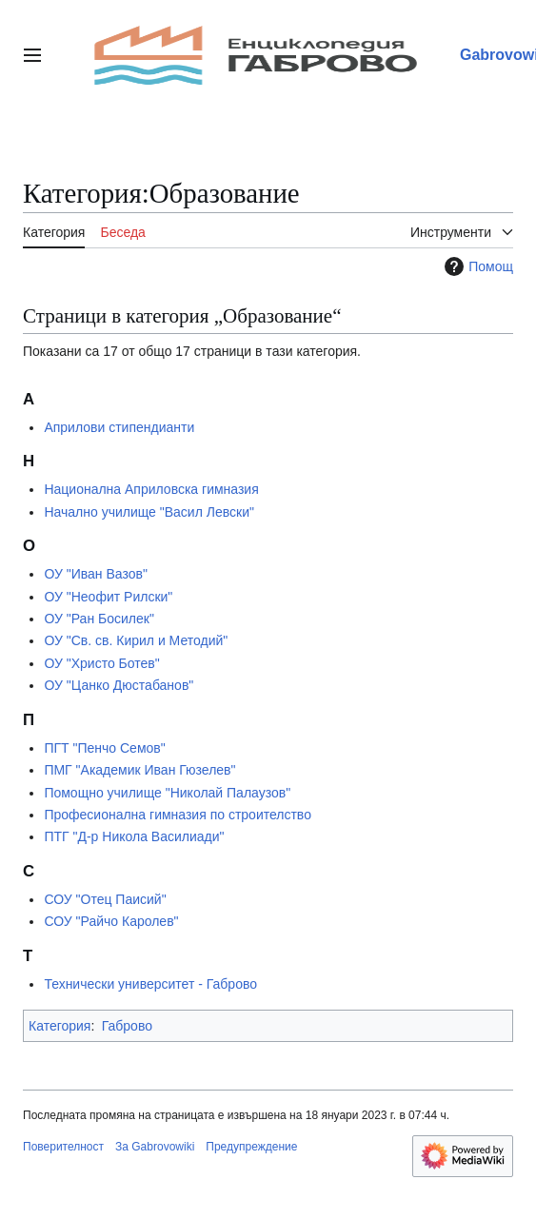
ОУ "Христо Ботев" (101, 663)
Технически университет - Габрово (150, 984)
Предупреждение (251, 1146)
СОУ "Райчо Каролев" (111, 921)
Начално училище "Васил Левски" (149, 512)
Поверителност (63, 1146)
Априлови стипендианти (119, 427)
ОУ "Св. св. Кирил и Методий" (136, 640)
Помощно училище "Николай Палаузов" (167, 792)
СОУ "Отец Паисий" (105, 899)
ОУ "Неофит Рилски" (108, 596)
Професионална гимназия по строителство (177, 814)
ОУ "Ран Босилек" (98, 618)
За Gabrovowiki (154, 1146)
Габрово (127, 1025)
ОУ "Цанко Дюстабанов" (118, 685)
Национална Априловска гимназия (151, 489)
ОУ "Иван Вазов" (96, 573)
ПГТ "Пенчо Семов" (104, 748)
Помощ (476, 266)
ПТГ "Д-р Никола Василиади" (134, 836)
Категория (59, 1025)
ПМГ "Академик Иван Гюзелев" (139, 769)
